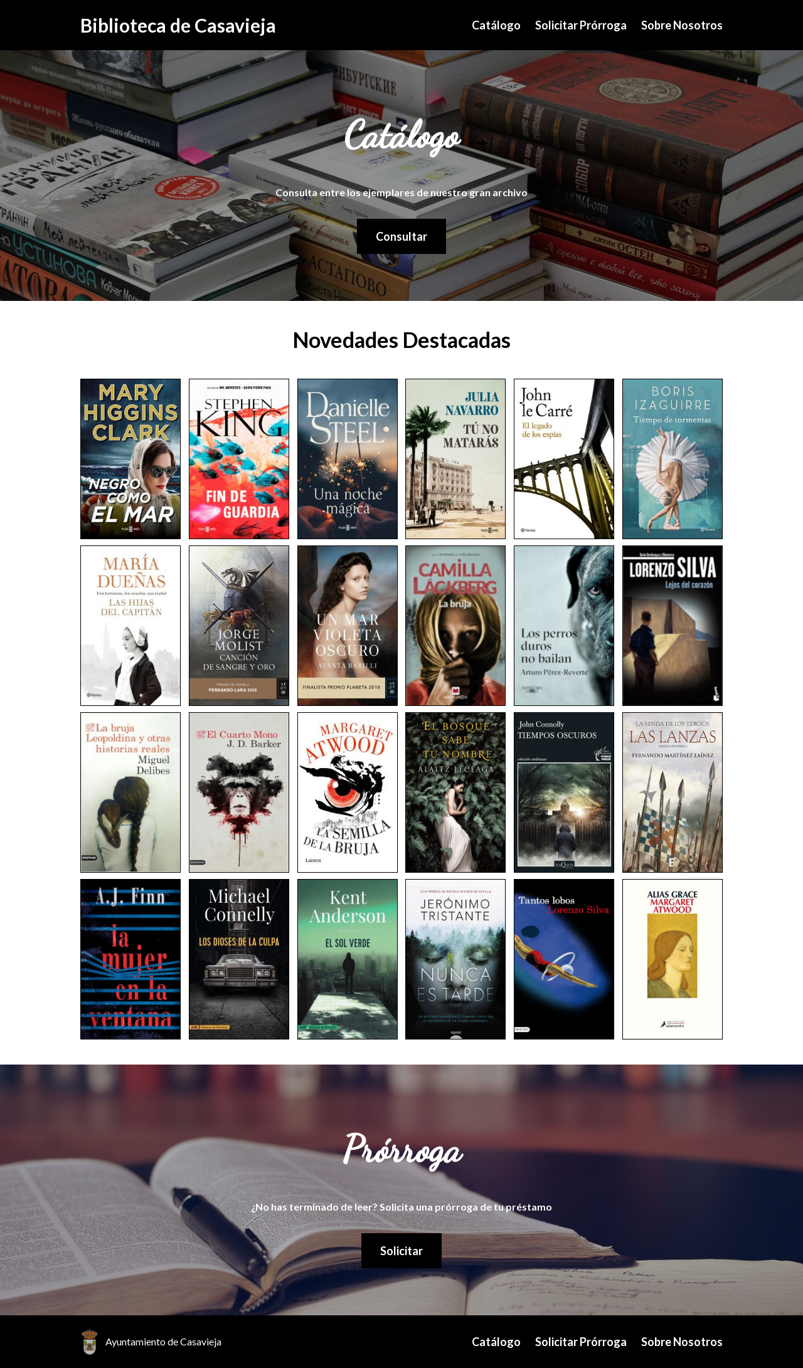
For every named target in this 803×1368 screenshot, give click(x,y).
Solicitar (401, 1251)
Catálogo (496, 25)
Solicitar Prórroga (581, 25)
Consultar (401, 236)
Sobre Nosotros (682, 25)
